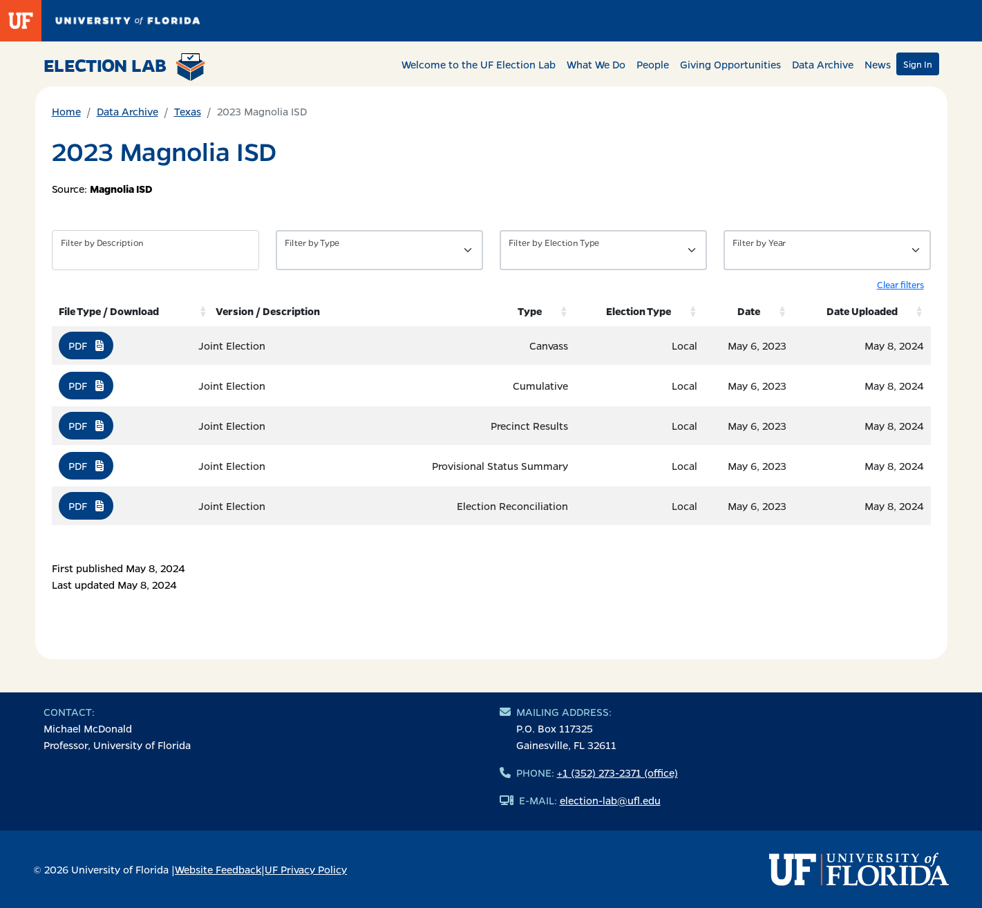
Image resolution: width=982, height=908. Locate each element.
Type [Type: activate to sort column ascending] (530, 311)
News (878, 64)
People (652, 64)
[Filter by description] (155, 250)
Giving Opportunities (730, 64)
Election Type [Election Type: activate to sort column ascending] (638, 311)
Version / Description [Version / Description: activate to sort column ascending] (268, 311)
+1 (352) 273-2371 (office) (617, 772)
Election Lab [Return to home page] (125, 67)
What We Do (596, 64)
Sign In (917, 64)
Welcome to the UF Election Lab (479, 64)
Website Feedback (218, 869)
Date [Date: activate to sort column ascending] (748, 311)
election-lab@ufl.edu (610, 800)
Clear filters (900, 284)
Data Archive (822, 64)
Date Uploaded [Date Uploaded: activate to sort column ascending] (862, 311)
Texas (187, 111)
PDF (86, 345)
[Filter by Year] (827, 250)
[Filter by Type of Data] (379, 250)
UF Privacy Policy (306, 869)
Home (66, 111)
